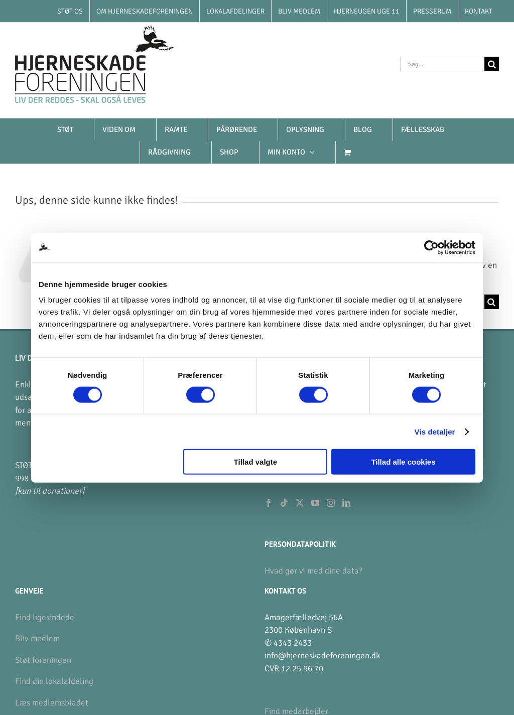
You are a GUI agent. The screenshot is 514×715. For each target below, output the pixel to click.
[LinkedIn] (346, 503)
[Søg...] (442, 64)
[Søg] (491, 64)
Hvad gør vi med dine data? (313, 570)
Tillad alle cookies (403, 462)
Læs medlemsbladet (51, 702)
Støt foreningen (43, 660)
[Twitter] (300, 503)
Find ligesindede (44, 617)
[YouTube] (315, 503)
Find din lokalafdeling (54, 681)
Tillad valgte (255, 462)
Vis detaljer (435, 431)
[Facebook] (269, 503)
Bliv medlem (37, 638)
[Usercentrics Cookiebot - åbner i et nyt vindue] (431, 247)
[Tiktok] (284, 503)
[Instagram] (331, 503)
